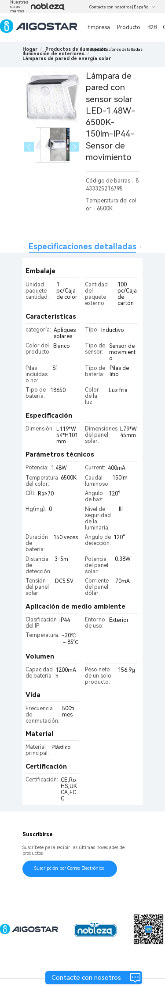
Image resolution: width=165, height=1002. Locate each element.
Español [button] (144, 7)
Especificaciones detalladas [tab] (82, 246)
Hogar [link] (29, 49)
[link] (76, 49)
